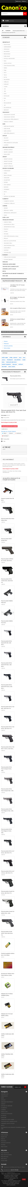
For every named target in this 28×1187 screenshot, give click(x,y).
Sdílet (11, 433)
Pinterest (5, 436)
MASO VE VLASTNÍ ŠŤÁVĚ (10, 240)
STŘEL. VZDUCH (13, 357)
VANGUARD (6, 177)
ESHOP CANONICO (6, 364)
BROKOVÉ (6, 110)
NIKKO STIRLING (8, 175)
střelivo (3, 359)
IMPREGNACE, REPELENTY (10, 212)
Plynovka (15, 364)
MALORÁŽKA (17, 359)
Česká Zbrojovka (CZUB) (9, 65)
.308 (5, 91)
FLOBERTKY (5, 198)
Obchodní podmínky (8, 345)
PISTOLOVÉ (6, 95)
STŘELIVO (6, 81)
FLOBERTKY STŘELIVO (9, 203)
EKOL (3, 362)
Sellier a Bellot (11, 366)
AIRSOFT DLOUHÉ (8, 161)
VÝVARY (6, 231)
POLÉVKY (6, 229)
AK (4, 194)
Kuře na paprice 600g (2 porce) (18, 308)
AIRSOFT (5, 156)
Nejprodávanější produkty (12, 281)
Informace (7, 337)
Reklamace (6, 343)
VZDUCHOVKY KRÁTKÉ (9, 117)
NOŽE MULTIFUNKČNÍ (9, 126)
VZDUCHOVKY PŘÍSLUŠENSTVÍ (11, 119)
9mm (5, 98)
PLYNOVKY (5, 254)
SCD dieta (6, 233)
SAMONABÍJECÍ (7, 46)
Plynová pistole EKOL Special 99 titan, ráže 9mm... (6, 664)
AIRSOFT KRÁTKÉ (8, 163)
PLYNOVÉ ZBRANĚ (8, 259)
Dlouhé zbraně (7, 44)
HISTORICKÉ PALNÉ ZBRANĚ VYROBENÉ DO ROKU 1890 (13, 274)
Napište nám (18, 1)
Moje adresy (4, 1158)
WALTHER (4, 366)
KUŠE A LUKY (6, 217)
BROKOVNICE (7, 53)
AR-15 (5, 191)
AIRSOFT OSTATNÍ (8, 159)
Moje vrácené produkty (6, 1154)
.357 (5, 105)
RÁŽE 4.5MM (5, 357)
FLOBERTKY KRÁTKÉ (9, 201)
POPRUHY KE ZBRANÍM (9, 196)
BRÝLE (4, 271)
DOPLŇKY (6, 187)
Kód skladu (3, 415)
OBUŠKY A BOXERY (8, 152)
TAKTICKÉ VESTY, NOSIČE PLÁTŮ (11, 266)
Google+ (18, 433)
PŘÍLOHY (6, 238)
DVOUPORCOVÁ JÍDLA (9, 224)
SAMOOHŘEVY (7, 247)
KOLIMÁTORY (7, 180)
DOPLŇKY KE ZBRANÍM (8, 168)
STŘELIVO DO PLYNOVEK (10, 257)
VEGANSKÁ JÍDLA (8, 243)
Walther (5, 67)
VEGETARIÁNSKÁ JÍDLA (9, 245)
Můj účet (4, 1150)
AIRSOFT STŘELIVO (8, 166)
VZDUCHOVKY (6, 112)
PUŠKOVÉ (6, 84)
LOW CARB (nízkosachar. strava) (11, 236)
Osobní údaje (4, 1160)
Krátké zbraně (7, 56)
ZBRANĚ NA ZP (6, 42)
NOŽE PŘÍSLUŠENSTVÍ (9, 133)
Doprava (6, 341)
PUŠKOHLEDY (7, 170)
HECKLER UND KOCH (11, 362)
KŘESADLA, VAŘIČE (8, 210)
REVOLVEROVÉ (7, 103)
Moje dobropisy (4, 1156)
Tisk (4, 441)
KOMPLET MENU (7, 222)
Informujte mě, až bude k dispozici (8, 431)
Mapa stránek (4, 1146)
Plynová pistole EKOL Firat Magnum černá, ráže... (6, 831)
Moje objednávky (5, 1152)
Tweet (4, 433)
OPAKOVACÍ (6, 49)
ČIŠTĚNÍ (6, 182)
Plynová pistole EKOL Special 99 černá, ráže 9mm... (6, 686)
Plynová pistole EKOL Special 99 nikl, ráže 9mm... (6, 642)
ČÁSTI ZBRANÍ (7, 184)
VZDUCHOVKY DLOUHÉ (9, 114)
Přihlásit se (24, 1)
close (24, 1179)
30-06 (5, 93)
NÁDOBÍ (5, 208)
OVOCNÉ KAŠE (7, 252)
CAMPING (5, 205)
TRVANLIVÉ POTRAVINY (8, 219)
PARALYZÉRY (7, 154)
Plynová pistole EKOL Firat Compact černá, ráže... (6, 768)
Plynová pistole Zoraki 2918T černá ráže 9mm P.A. (7, 933)
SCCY (5, 72)
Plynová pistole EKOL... (16, 375)
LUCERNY (6, 145)
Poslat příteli (6, 439)
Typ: (2, 417)
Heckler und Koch (7, 63)
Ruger (5, 70)
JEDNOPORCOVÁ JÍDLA (9, 226)
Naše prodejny (7, 348)
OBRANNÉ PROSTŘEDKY (8, 147)
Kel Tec (5, 77)
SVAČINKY (6, 250)
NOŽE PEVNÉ (7, 128)
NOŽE (4, 124)
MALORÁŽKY (7, 51)
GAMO (23, 359)
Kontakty (3, 1144)
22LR (20, 357)
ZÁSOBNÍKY (6, 189)
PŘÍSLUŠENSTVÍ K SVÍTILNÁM (11, 142)
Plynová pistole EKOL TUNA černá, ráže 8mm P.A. (7, 580)
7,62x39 (5, 86)
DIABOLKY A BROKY (8, 121)
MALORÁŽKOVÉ (7, 107)
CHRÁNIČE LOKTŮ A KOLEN (9, 268)
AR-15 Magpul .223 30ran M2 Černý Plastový (17, 298)
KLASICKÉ (6, 140)
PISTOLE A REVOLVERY (9, 58)
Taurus (5, 74)
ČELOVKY (6, 138)
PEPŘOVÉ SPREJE (8, 149)
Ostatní (5, 215)
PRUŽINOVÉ (10, 359)
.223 (5, 88)
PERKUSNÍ (5, 261)
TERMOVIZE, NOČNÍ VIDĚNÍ (9, 264)
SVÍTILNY (5, 135)
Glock (5, 60)
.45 (4, 100)
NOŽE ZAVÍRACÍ (7, 131)
